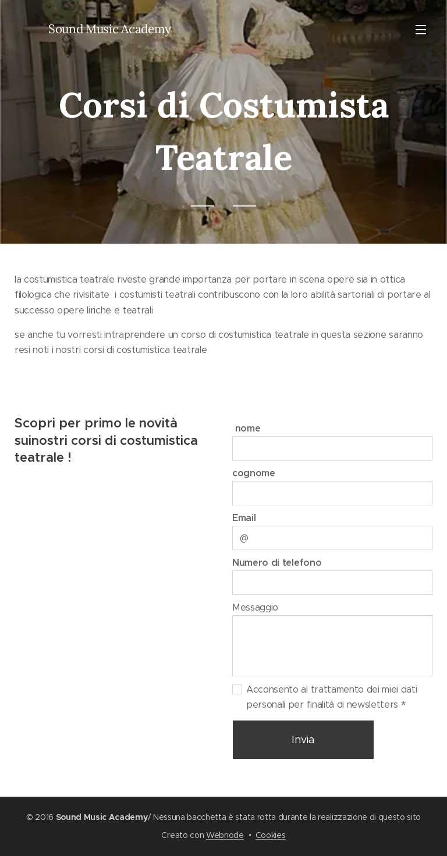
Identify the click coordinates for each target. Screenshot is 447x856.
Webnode (225, 835)
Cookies (271, 835)
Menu (421, 29)
